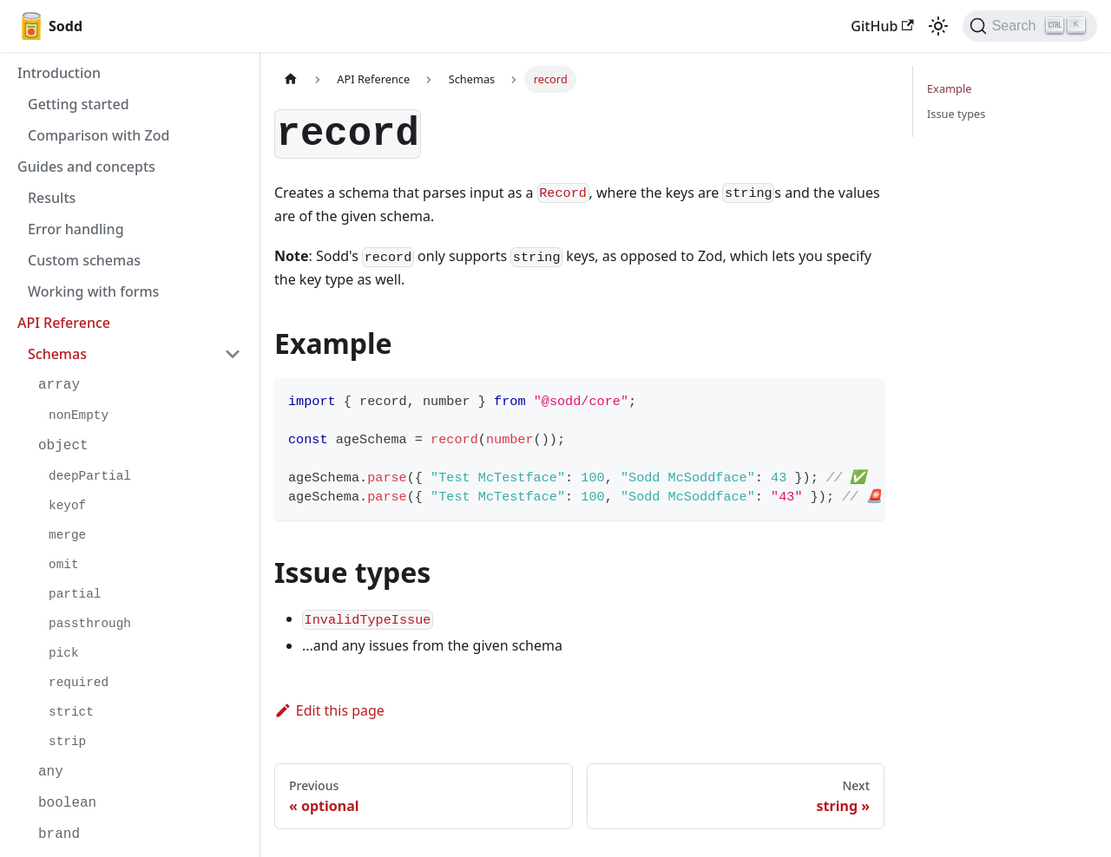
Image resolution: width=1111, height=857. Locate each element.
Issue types (956, 113)
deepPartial (90, 476)
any (50, 772)
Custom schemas (84, 260)
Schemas (57, 353)
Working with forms (93, 291)
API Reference (63, 322)
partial (75, 594)
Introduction (59, 72)
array (59, 385)
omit (64, 565)
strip (67, 742)
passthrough (90, 624)
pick (64, 653)
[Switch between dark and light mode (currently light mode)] (938, 26)
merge (67, 535)
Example (949, 88)
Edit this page (329, 710)
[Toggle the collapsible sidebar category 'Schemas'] (233, 354)
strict (71, 712)
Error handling (76, 229)
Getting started (78, 104)
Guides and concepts (86, 166)
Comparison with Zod (98, 135)
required (78, 683)
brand (59, 834)
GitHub (882, 26)
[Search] (1030, 26)
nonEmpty (78, 415)
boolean (67, 803)
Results (52, 197)
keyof (67, 506)
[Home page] (290, 79)
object (63, 446)
